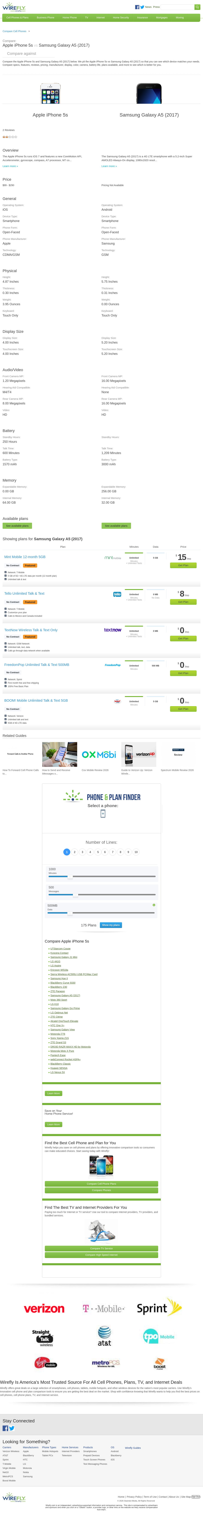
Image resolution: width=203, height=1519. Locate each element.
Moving (180, 17)
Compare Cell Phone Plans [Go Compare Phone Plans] (101, 1183)
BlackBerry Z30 (59, 987)
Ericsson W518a (59, 970)
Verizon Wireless (11, 1451)
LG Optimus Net (59, 1012)
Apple (26, 1451)
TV (86, 17)
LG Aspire (56, 965)
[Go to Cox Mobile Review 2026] (99, 754)
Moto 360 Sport (59, 999)
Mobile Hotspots (50, 1451)
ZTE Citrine (57, 1016)
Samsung (28, 1476)
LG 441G (55, 961)
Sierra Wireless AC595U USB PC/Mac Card (74, 974)
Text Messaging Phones (95, 1464)
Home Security (121, 17)
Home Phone (70, 17)
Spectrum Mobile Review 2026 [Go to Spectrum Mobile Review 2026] (177, 770)
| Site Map (185, 1496)
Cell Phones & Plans (17, 17)
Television (67, 1455)
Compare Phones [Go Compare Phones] (101, 1190)
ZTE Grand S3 (58, 1042)
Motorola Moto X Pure (62, 1051)
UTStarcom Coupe (61, 948)
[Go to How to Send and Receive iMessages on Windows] (59, 754)
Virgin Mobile (9, 1468)
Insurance (142, 17)
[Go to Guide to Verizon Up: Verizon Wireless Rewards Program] (138, 754)
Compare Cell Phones (14, 31)
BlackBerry (28, 1455)
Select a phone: (103, 806)
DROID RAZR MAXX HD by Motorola (71, 1046)
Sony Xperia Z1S (60, 1038)
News (148, 6)
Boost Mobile (9, 1480)
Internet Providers (71, 1451)
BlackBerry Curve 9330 (63, 982)
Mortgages (162, 17)
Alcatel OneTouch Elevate (64, 1021)
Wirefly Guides (133, 1448)
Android (115, 1451)
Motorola (27, 1468)
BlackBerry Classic (61, 1063)
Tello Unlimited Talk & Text (24, 593)
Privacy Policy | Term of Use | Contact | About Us (153, 1496)
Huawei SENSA (59, 1068)
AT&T (5, 1455)
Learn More (53, 1093)
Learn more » (10, 166)
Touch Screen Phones (94, 1459)
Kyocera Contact (60, 953)
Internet (100, 17)
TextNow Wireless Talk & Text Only (30, 630)
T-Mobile (7, 1464)
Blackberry (116, 1455)
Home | (122, 1496)
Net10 (6, 1472)
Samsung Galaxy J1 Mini (64, 957)
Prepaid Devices (91, 1455)
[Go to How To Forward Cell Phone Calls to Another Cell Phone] (20, 754)
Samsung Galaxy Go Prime (65, 1008)
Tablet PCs (47, 1455)
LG (24, 1464)
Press (156, 6)
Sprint (5, 1459)
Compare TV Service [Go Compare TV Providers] (101, 1248)
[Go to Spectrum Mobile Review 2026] (178, 754)
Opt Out (196, 1497)
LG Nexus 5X (58, 1072)
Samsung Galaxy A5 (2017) (65, 995)
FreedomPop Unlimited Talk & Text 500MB (36, 664)
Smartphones (90, 1451)
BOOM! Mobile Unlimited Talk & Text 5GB (36, 700)
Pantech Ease (58, 1055)
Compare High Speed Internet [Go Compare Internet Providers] (101, 1254)
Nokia (26, 1472)
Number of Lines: (101, 842)
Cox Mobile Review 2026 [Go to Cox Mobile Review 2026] (95, 770)
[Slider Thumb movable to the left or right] (70, 877)
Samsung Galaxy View (63, 1029)
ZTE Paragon (58, 991)
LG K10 (55, 1004)
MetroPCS (8, 1476)
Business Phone (45, 17)
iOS (113, 1459)
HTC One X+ (58, 1025)
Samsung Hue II (59, 978)
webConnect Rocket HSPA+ (66, 1059)
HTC (25, 1459)
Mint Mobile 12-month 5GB (25, 557)
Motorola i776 (58, 1034)
